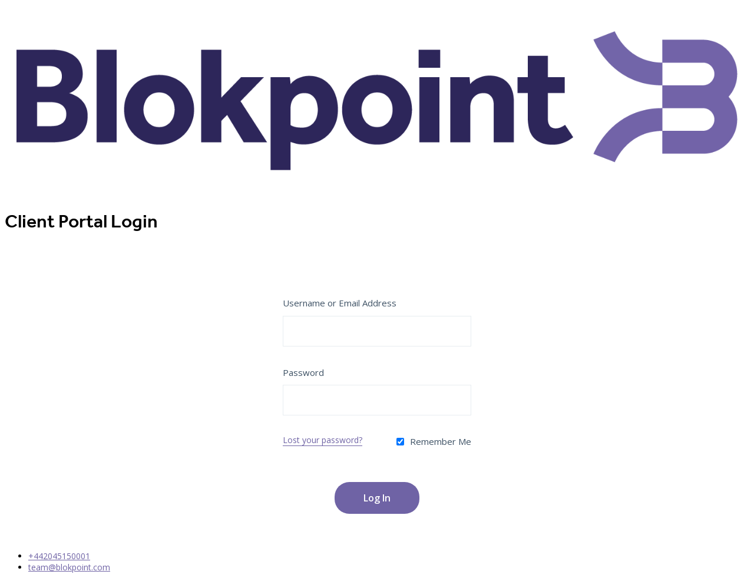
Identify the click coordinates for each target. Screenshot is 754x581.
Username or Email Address (339, 303)
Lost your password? (322, 439)
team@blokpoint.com (69, 567)
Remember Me (433, 441)
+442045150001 (59, 556)
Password (303, 372)
